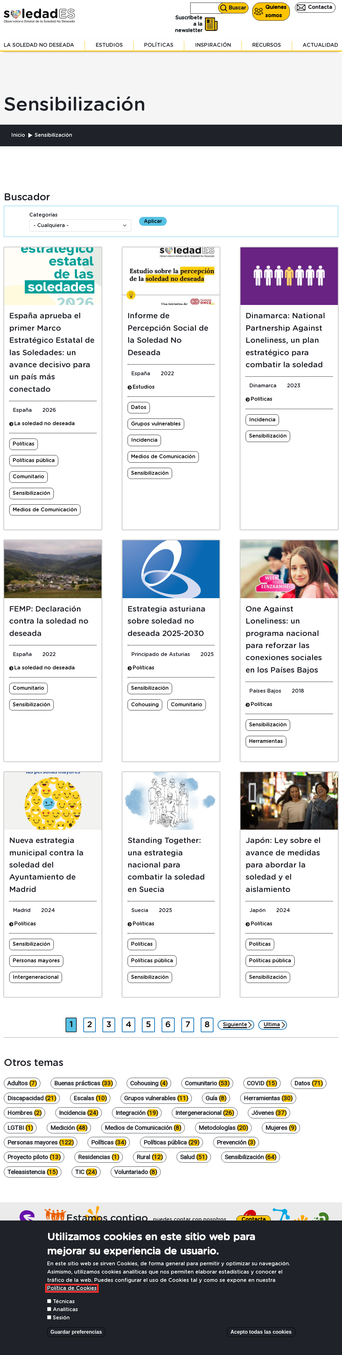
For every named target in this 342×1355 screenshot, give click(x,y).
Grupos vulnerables (156, 423)
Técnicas (64, 1305)
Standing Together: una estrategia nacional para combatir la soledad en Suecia (166, 865)
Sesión (61, 1321)
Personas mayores (36, 960)
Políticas (158, 45)
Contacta (320, 7)
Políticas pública (34, 460)
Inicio (18, 135)
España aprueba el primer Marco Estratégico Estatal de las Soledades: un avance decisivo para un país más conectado (51, 352)
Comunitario (28, 476)
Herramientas (266, 741)
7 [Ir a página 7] (189, 1023)
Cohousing (145, 704)
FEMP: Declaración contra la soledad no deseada (48, 621)
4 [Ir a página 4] (130, 1023)
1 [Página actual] (73, 1023)
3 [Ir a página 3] (110, 1023)
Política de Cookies (72, 1292)
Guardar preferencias (76, 1335)
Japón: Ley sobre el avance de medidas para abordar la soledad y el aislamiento (283, 865)
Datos (138, 407)
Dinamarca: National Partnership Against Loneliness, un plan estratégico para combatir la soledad (285, 340)
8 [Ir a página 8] (208, 1023)
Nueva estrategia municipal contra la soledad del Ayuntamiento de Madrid (46, 865)
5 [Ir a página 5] (150, 1023)
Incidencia (144, 440)
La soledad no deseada (39, 45)
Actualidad (320, 45)
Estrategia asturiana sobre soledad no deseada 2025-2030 (167, 621)
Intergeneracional (36, 977)
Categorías (43, 215)
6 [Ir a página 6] (170, 1023)
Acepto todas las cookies (260, 1335)
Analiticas (65, 1313)
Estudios (109, 45)
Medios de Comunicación (45, 509)
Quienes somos (275, 11)
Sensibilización (31, 493)
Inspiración (213, 45)
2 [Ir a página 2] (91, 1023)
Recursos (266, 45)
